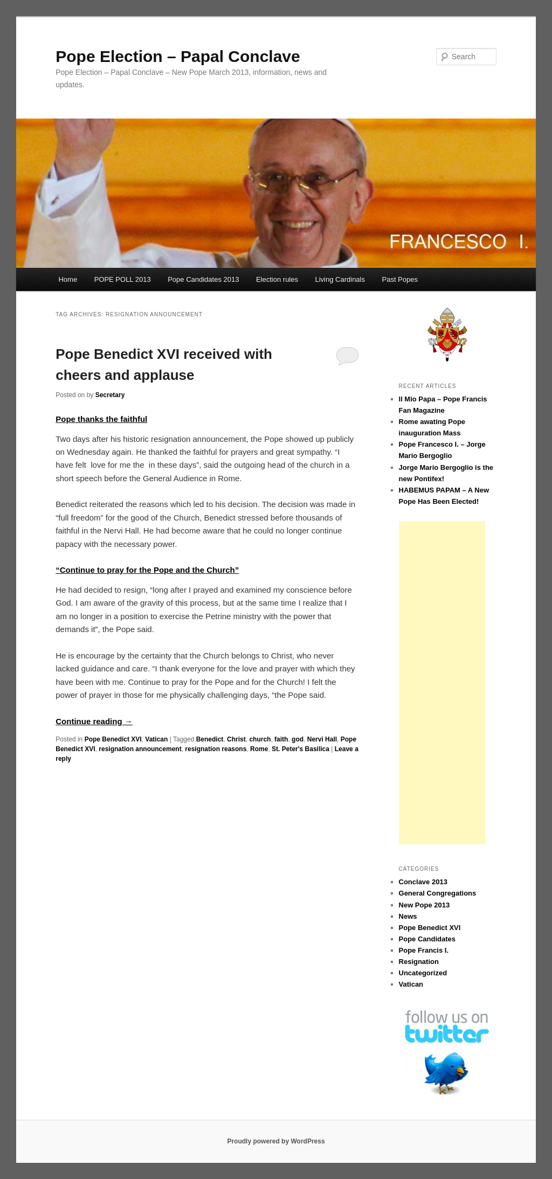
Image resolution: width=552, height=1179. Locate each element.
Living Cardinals (340, 279)
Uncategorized (423, 973)
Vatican (156, 739)
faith (281, 739)
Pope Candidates (427, 939)
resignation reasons (215, 749)
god (297, 739)
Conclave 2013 (423, 882)
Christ (236, 739)
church (260, 739)
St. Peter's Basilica (300, 749)
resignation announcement (140, 749)
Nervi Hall (322, 739)
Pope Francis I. (423, 950)
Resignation (419, 962)
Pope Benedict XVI (113, 739)
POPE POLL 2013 (122, 279)
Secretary (110, 395)
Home (67, 279)
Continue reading (94, 721)
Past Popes (400, 279)
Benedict (210, 739)
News (408, 916)
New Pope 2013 (424, 905)
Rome (259, 749)
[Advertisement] (442, 682)
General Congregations (438, 893)
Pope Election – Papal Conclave (178, 56)
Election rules (277, 279)
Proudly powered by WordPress (276, 1141)
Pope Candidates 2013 (203, 279)
